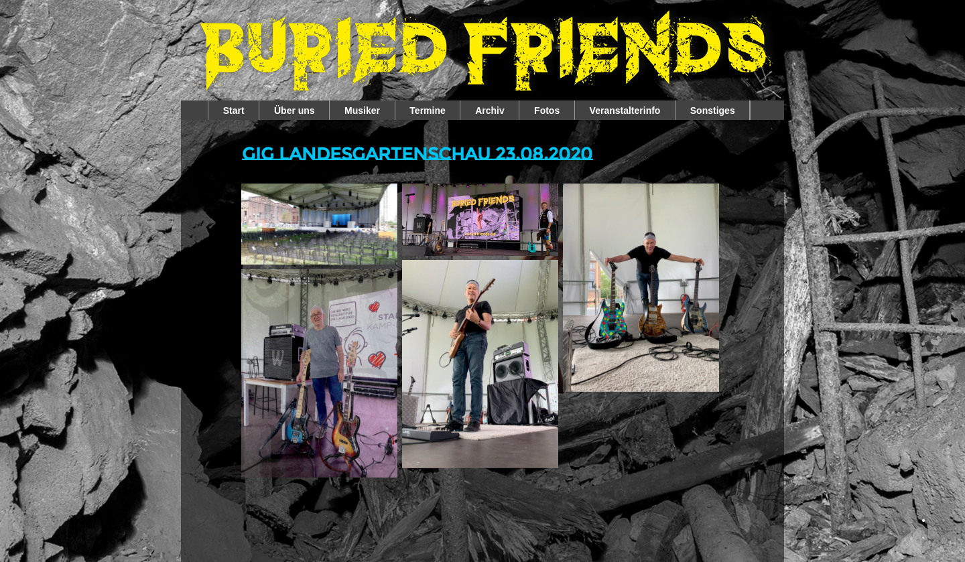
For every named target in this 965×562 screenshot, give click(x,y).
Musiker (362, 110)
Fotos (547, 110)
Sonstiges (712, 110)
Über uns (294, 110)
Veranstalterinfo (625, 110)
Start (234, 110)
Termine (427, 110)
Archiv (490, 110)
